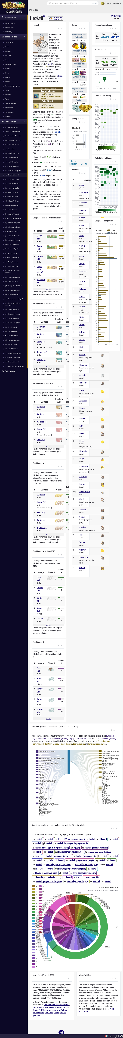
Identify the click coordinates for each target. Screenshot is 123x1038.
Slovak (81, 499)
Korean (82, 418)
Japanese (83, 400)
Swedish (82, 527)
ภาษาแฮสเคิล (92, 877)
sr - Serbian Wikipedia (12, 318)
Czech (81, 225)
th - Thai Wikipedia (11, 331)
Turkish (82, 542)
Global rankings (13, 17)
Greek (81, 256)
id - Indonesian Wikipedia (13, 227)
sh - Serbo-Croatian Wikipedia (14, 299)
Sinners (56, 1013)
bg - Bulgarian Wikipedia (13, 140)
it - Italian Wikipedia (11, 231)
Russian (82, 484)
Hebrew (82, 340)
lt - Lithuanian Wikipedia (12, 257)
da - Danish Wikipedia (12, 153)
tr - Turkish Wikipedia (11, 336)
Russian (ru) (41, 334)
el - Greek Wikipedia (11, 162)
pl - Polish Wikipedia (11, 281)
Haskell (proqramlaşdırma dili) (48, 877)
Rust (44, 738)
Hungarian (83, 365)
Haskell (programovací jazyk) (70, 852)
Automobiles (9, 42)
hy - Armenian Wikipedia (12, 223)
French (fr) (41, 439)
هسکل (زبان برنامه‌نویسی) (99, 852)
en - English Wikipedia (12, 166)
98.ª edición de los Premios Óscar (56, 1005)
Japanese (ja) (42, 352)
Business (8, 55)
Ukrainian (82, 550)
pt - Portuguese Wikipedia (13, 286)
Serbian (82, 517)
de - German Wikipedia (12, 158)
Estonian (82, 289)
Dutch (81, 441)
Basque (82, 296)
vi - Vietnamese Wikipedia (13, 353)
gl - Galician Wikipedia (12, 201)
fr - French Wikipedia (11, 197)
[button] (56, 28)
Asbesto (85, 164)
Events (7, 69)
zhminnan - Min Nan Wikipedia (14, 366)
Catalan (82, 218)
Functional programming (97, 744)
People (7, 82)
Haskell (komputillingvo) (77, 881)
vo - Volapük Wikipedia (12, 357)
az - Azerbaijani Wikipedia (13, 131)
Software (8, 95)
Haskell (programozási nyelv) (58, 856)
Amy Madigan (62, 1010)
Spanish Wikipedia (111, 3)
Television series (10, 103)
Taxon (7, 99)
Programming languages (13, 86)
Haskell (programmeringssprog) (72, 868)
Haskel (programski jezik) (46, 873)
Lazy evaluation (79, 744)
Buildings (8, 51)
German (82, 246)
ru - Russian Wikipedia (12, 294)
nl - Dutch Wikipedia (11, 266)
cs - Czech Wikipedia (11, 149)
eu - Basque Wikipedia (12, 184)
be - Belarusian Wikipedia (13, 136)
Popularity (8, 32)
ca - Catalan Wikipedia (12, 144)
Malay (81, 433)
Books (7, 47)
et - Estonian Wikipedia (12, 179)
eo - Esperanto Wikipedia (13, 170)
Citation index (9, 27)
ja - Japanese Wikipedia (12, 236)
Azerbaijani (83, 192)
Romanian (83, 476)
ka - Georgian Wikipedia (12, 240)
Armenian (82, 375)
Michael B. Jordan (55, 1007)
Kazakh (82, 408)
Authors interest (10, 23)
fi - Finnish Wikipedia (11, 192)
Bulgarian (82, 210)
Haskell (49, 64)
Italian (81, 390)
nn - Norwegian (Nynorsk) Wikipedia (13, 272)
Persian (82, 307)
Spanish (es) (41, 359)
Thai (81, 535)
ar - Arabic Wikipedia (11, 127)
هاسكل (50, 860)
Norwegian (83, 451)
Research (94, 3)
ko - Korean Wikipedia (12, 249)
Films (7, 73)
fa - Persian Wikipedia (12, 188)
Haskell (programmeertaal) (96, 847)
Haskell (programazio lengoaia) (49, 881)
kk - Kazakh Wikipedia (12, 244)
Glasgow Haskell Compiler (62, 744)
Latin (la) (40, 618)
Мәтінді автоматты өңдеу (84, 873)
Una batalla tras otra (40, 1007)
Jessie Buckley (38, 1013)
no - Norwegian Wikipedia (13, 277)
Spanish (82, 281)
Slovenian (82, 509)
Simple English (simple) (40, 269)
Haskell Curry (47, 744)
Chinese (82, 567)
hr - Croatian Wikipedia (12, 214)
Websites (8, 116)
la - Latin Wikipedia (11, 253)
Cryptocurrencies (10, 64)
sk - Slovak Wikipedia (12, 310)
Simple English (84, 491)
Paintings (8, 77)
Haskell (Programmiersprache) (71, 839)
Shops (7, 90)
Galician (82, 332)
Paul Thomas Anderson (47, 1010)
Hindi (81, 347)
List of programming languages (106, 738)
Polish (81, 459)
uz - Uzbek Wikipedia (11, 349)
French (82, 325)
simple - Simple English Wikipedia (12, 304)
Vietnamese (83, 557)
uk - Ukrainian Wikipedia (12, 340)
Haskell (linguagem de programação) (72, 843)
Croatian (82, 355)
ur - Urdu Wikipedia (11, 344)
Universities (9, 108)
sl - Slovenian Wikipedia (12, 314)
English (34, 10)
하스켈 (77, 847)
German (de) (41, 342)
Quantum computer (84, 738)
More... (48, 289)
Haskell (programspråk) (86, 856)
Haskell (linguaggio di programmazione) (52, 847)
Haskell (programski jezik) (86, 864)
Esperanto (83, 271)
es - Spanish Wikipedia (12, 175)
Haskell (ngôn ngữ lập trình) (58, 864)
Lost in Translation (73, 162)
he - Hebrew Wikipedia (12, 205)
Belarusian (83, 203)
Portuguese (83, 466)
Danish (81, 236)
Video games (9, 112)
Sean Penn (49, 1013)
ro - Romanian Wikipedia (12, 290)
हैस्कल (78, 877)
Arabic (81, 185)
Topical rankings (13, 37)
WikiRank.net (14, 371)
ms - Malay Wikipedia (11, 262)
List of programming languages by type (61, 738)
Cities (7, 60)
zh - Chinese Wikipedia (12, 362)
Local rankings (13, 121)
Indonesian (83, 383)
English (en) (41, 327)
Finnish (81, 317)
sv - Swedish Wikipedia (12, 323)
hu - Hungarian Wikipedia (13, 218)
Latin (81, 426)
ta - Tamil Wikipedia (11, 327)
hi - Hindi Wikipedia (11, 210)
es (44, 16)
